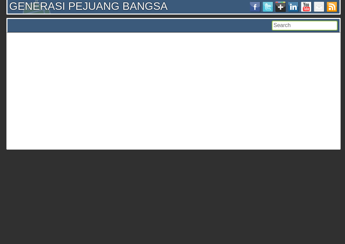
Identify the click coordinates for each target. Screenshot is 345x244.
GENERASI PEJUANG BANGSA (88, 6)
